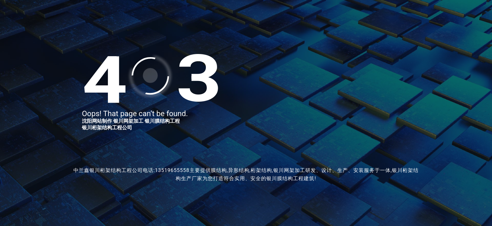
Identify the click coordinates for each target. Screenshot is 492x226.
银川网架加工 (128, 121)
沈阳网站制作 (97, 121)
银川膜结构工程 (162, 121)
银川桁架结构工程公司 (107, 128)
